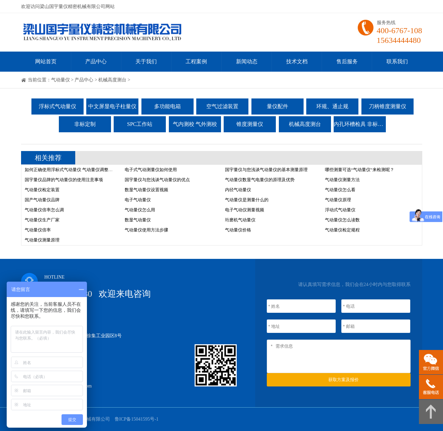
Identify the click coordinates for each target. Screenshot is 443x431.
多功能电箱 (167, 106)
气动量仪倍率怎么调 (44, 209)
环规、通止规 (332, 106)
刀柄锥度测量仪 (387, 106)
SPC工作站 (139, 124)
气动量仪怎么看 (340, 189)
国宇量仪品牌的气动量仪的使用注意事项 (64, 179)
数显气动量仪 (138, 219)
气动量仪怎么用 (140, 209)
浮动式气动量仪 (340, 209)
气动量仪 (60, 79)
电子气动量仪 (138, 199)
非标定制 (85, 124)
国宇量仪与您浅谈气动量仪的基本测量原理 (266, 169)
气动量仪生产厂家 (42, 219)
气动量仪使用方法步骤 (146, 229)
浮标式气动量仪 (57, 106)
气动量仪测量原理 (42, 239)
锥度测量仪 (249, 124)
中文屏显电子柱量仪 (112, 106)
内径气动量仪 (238, 189)
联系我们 (397, 61)
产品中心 (96, 61)
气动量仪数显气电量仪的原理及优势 (260, 179)
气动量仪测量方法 (342, 179)
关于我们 (146, 61)
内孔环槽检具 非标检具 (360, 124)
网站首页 (46, 61)
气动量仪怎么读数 (342, 219)
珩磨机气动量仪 (240, 219)
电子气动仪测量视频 (244, 209)
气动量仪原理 (338, 199)
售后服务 (347, 61)
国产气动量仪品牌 (42, 199)
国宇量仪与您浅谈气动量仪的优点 (157, 179)
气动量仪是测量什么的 (246, 199)
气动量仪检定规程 (342, 229)
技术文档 (297, 61)
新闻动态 (246, 61)
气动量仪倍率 (38, 229)
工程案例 (196, 61)
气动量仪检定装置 (42, 189)
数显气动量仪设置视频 (146, 189)
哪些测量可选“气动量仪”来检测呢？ (359, 169)
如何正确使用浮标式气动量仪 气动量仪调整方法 (71, 169)
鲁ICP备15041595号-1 (136, 419)
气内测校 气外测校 (195, 124)
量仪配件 (277, 106)
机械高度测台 (112, 79)
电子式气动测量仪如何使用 (151, 169)
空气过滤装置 (222, 106)
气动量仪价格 (238, 229)
